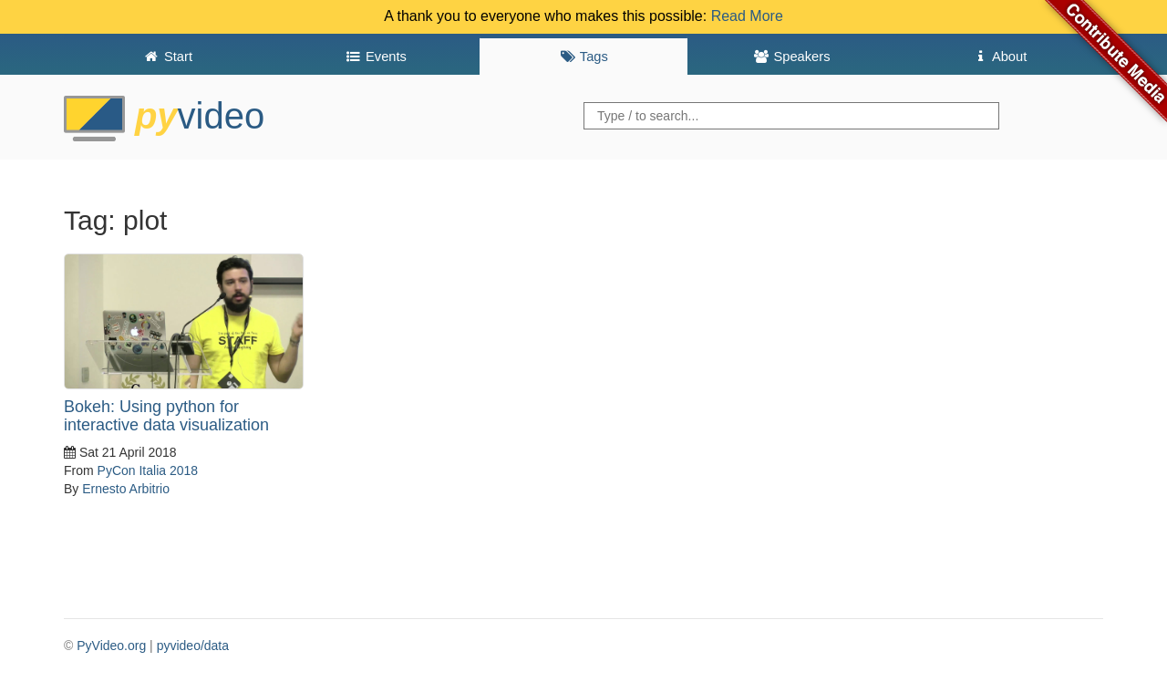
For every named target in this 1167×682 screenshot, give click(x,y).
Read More (747, 16)
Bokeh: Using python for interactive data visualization (166, 416)
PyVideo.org (111, 645)
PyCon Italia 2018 (148, 470)
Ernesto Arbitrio (126, 488)
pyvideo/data (193, 645)
